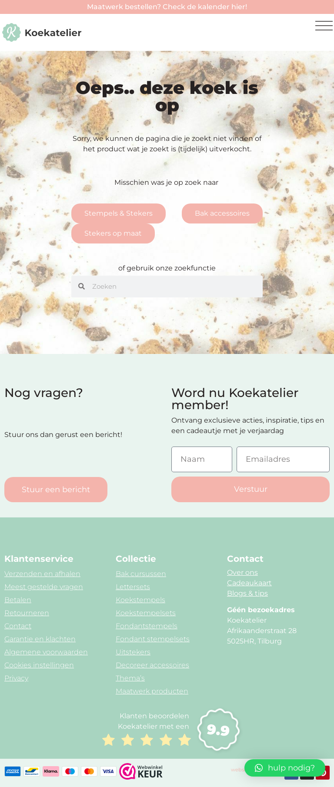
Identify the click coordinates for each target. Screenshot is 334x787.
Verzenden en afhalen (42, 574)
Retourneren (26, 613)
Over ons (242, 572)
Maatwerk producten (152, 691)
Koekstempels (140, 600)
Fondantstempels (146, 626)
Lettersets (133, 587)
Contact (17, 626)
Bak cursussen (141, 574)
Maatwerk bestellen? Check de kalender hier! (167, 7)
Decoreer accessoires (152, 665)
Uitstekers (133, 652)
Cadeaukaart (249, 583)
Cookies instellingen (39, 665)
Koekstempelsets (146, 613)
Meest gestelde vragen (43, 587)
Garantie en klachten (40, 639)
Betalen (17, 600)
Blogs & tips (247, 593)
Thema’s (130, 678)
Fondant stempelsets (153, 639)
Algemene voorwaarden (46, 652)
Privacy (16, 678)
